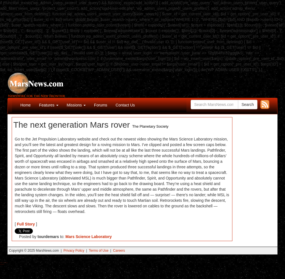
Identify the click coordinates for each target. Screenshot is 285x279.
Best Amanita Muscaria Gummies (2, 264)
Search (248, 104)
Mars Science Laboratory (88, 236)
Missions (76, 105)
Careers (119, 251)
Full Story (26, 224)
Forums (100, 105)
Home (25, 105)
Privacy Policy (73, 251)
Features (48, 105)
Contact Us (125, 105)
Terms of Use (99, 251)
